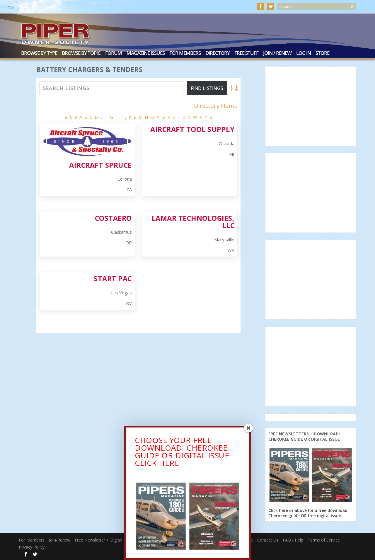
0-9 (73, 117)
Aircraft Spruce (100, 165)
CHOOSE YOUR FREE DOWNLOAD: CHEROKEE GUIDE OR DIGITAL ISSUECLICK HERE (182, 454)
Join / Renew (277, 53)
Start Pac (113, 278)
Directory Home (216, 105)
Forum (113, 53)
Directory (217, 53)
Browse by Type (39, 53)
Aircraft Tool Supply (192, 129)
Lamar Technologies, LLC (193, 221)
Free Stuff (246, 53)
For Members (185, 53)
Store (322, 53)
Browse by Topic (81, 53)
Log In (303, 53)
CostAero (113, 218)
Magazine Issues (146, 53)
